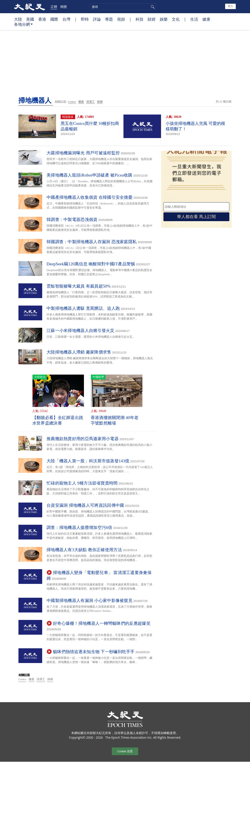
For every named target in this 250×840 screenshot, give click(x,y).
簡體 (63, 6)
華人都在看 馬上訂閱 (196, 216)
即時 (85, 19)
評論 (97, 19)
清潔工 (90, 101)
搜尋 (152, 7)
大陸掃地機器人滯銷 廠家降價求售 (79, 352)
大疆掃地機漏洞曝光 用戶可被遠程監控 (83, 153)
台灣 (66, 19)
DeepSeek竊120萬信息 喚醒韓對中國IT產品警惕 (91, 264)
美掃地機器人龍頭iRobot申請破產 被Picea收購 (89, 175)
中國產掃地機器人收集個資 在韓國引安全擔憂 (89, 197)
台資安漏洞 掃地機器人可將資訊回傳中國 (85, 505)
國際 (54, 19)
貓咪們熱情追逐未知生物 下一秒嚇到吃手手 (94, 651)
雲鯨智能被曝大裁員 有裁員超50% (79, 286)
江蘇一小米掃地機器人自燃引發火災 (80, 330)
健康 (206, 19)
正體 (54, 6)
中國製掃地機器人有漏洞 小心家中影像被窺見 (89, 600)
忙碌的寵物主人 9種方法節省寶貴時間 (82, 483)
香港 (42, 19)
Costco (72, 101)
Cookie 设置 (124, 751)
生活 (194, 19)
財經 (152, 19)
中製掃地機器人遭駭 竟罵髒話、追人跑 (83, 308)
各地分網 (23, 26)
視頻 (121, 19)
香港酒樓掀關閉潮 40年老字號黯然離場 (115, 420)
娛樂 (164, 19)
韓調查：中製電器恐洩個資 (72, 219)
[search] (122, 7)
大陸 (18, 19)
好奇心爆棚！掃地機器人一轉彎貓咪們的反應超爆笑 (101, 623)
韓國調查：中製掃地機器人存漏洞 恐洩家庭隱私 (92, 241)
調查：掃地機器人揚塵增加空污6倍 (79, 527)
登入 (230, 6)
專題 (109, 19)
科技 (139, 19)
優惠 (81, 101)
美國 (30, 19)
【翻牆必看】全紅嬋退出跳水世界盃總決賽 (57, 420)
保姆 (100, 101)
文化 (176, 19)
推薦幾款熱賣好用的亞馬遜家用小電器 (83, 438)
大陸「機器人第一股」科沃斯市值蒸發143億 (88, 461)
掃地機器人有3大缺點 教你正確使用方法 (84, 549)
